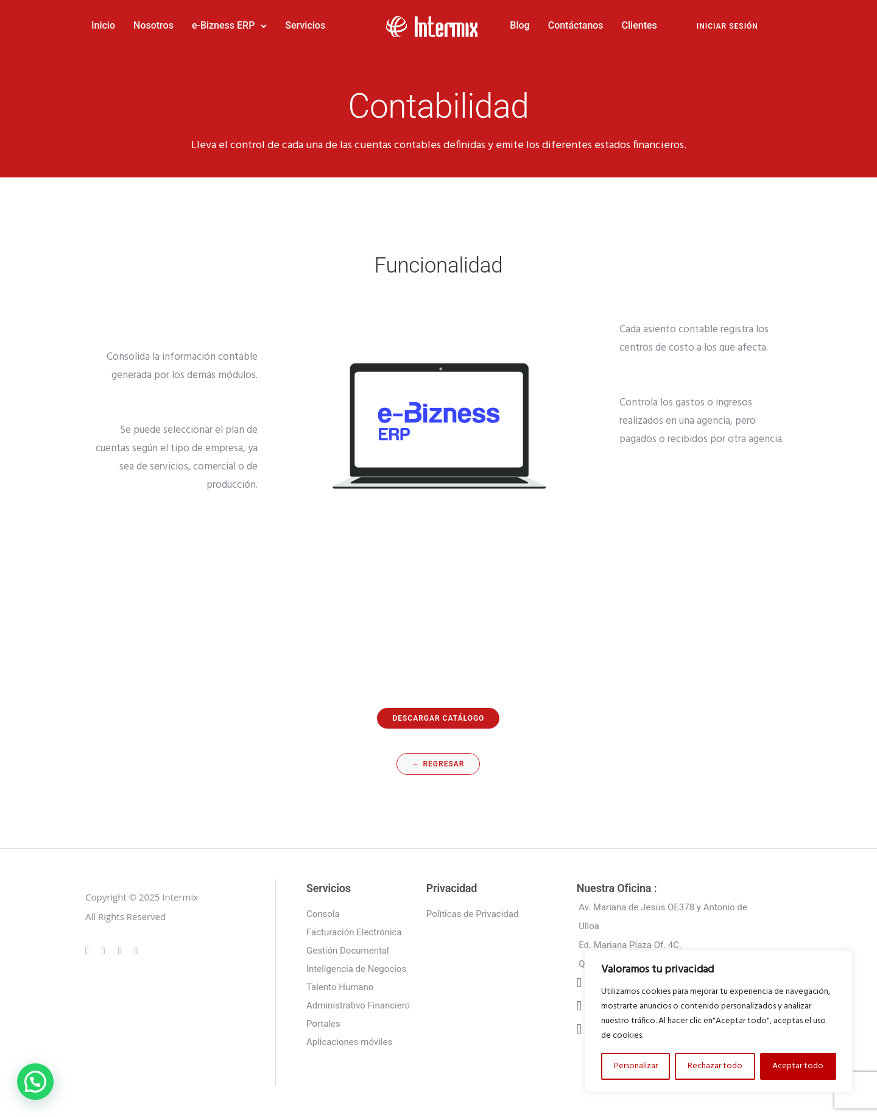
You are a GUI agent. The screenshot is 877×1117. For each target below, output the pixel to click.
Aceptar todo (797, 1066)
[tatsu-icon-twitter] (136, 950)
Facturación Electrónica (354, 932)
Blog (519, 25)
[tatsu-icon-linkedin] (121, 950)
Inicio (103, 25)
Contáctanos (576, 25)
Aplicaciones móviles (349, 1042)
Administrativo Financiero (358, 1005)
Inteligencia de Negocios (356, 968)
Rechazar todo (715, 1066)
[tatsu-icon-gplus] (89, 950)
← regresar (438, 764)
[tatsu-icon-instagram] (105, 950)
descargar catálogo (438, 718)
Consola (323, 913)
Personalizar (636, 1066)
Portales (323, 1023)
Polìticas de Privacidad (472, 913)
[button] (35, 1081)
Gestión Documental (347, 950)
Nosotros (153, 25)
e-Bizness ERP (223, 25)
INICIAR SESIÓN (727, 26)
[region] (719, 1021)
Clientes (639, 25)
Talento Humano (339, 987)
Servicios (305, 25)
